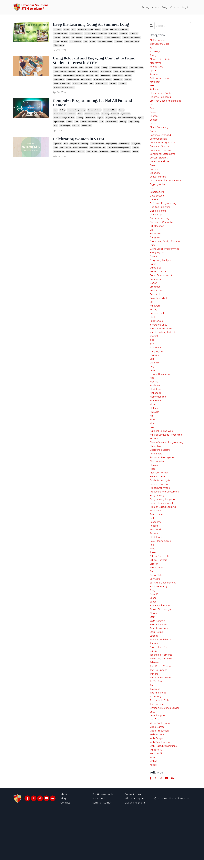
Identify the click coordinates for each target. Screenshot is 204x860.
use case (75, 127)
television (155, 705)
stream (154, 677)
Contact (174, 7)
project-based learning (131, 37)
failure (153, 271)
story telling (157, 673)
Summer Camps (102, 853)
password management (164, 486)
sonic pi (154, 632)
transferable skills (132, 41)
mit (73, 37)
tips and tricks (158, 738)
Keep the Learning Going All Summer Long (96, 24)
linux (153, 393)
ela (151, 243)
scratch (64, 41)
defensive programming (164, 214)
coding (105, 29)
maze (153, 429)
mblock (154, 433)
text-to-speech (159, 713)
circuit (97, 29)
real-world (118, 80)
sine (76, 123)
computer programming (119, 29)
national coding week (163, 458)
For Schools (99, 849)
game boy (156, 283)
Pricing (145, 7)
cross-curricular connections (96, 33)
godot (153, 299)
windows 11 (156, 802)
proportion (156, 543)
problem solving (73, 80)
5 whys (154, 56)
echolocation (83, 73)
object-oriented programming (119, 150)
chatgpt (154, 125)
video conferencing (161, 770)
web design (157, 786)
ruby (153, 583)
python (56, 41)
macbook (155, 409)
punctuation (157, 547)
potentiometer (59, 80)
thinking (113, 84)
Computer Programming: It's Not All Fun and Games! (98, 104)
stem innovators (159, 669)
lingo (153, 389)
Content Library (134, 844)
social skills (156, 612)
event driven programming (166, 263)
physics (79, 37)
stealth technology (80, 84)
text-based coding (105, 41)
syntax (154, 693)
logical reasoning (160, 397)
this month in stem (161, 721)
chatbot (154, 121)
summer (93, 41)
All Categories (158, 40)
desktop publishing (161, 218)
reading (154, 559)
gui (151, 320)
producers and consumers (165, 523)
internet (154, 356)
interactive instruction (162, 348)
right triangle (59, 123)
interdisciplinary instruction (73, 76)
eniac (56, 150)
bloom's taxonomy (161, 101)
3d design (57, 29)
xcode (153, 815)
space (153, 640)
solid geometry (75, 41)
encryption (136, 146)
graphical (115, 115)
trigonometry (59, 45)
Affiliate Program (135, 849)
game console (65, 150)
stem (85, 41)
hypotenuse (125, 115)
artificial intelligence (161, 80)
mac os (154, 405)
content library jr (160, 166)
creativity (155, 182)
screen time (157, 604)
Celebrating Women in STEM (82, 141)
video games (86, 127)
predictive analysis (160, 510)
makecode (156, 417)
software (155, 616)
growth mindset (159, 316)
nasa (153, 454)
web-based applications (164, 794)
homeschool (157, 332)
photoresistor (117, 76)
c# (151, 109)
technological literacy (163, 701)
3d (151, 48)
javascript (134, 33)
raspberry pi (157, 555)
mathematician (95, 150)
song (153, 628)
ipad (152, 360)
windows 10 (156, 798)
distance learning (160, 230)
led (96, 76)
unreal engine (65, 127)
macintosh (156, 413)
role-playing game (161, 575)
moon (153, 446)
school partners (159, 596)
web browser (158, 782)
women (135, 154)
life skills (155, 385)
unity (55, 127)
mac (152, 401)
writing (154, 811)
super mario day (159, 689)
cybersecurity (158, 202)
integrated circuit (160, 344)
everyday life (106, 73)
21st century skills (160, 44)
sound (153, 636)
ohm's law (156, 474)
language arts (158, 372)
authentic (88, 69)
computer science (60, 33)
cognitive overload (161, 141)
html (152, 336)
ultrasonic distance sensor (64, 88)
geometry (123, 33)
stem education (101, 84)
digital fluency (158, 222)
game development (127, 73)
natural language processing (167, 462)
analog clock (157, 68)
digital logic (157, 226)
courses (154, 178)
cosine (121, 112)
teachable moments (162, 697)
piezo (153, 498)
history (154, 328)
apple (153, 72)
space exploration (160, 644)
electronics (113, 33)
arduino (66, 29)
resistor (128, 80)
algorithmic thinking (61, 69)
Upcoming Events (135, 853)
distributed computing (163, 235)
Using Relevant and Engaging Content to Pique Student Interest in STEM (93, 61)
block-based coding (85, 29)
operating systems (161, 478)
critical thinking (159, 186)
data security (124, 146)
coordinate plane (75, 33)
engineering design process (166, 255)
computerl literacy (161, 157)
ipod (152, 364)
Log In (185, 7)
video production (160, 778)
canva (153, 117)
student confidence (161, 681)
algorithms (58, 146)
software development (62, 84)
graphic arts (157, 308)
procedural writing (160, 519)
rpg (152, 579)
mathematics (105, 76)
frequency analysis (161, 275)
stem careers (92, 154)
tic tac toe (103, 154)
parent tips (156, 482)
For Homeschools (102, 844)
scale (153, 588)
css (152, 198)
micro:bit (66, 37)
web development (161, 790)
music (153, 449)
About (155, 7)
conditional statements (163, 162)
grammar (155, 304)
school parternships (161, 591)
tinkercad (118, 41)
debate (154, 210)
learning (57, 37)
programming (86, 80)
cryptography (111, 146)
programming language (93, 37)
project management (112, 37)
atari (73, 29)
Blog (164, 7)
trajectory (114, 154)
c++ (152, 113)
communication (159, 145)
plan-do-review (159, 502)
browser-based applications (166, 105)
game (116, 73)
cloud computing (160, 133)
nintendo (155, 466)
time (152, 729)
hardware (155, 324)
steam (153, 652)
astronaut (155, 84)
